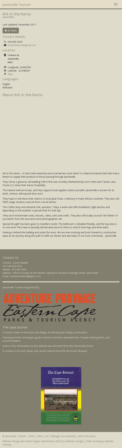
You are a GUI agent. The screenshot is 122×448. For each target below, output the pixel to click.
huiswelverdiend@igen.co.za (25, 276)
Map (10, 74)
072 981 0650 (19, 269)
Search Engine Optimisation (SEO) (43, 441)
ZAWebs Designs (74, 441)
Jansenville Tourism (17, 5)
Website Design (11, 441)
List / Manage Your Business (60, 436)
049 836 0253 (14, 266)
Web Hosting (94, 441)
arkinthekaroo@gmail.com (22, 45)
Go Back (11, 30)
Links (39, 436)
